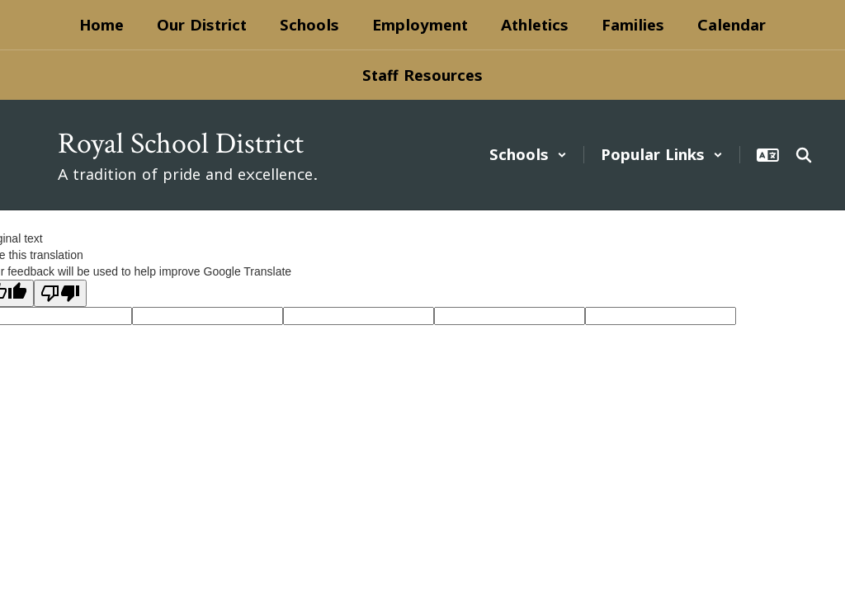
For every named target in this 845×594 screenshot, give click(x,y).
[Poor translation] (60, 293)
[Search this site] (803, 155)
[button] (528, 154)
